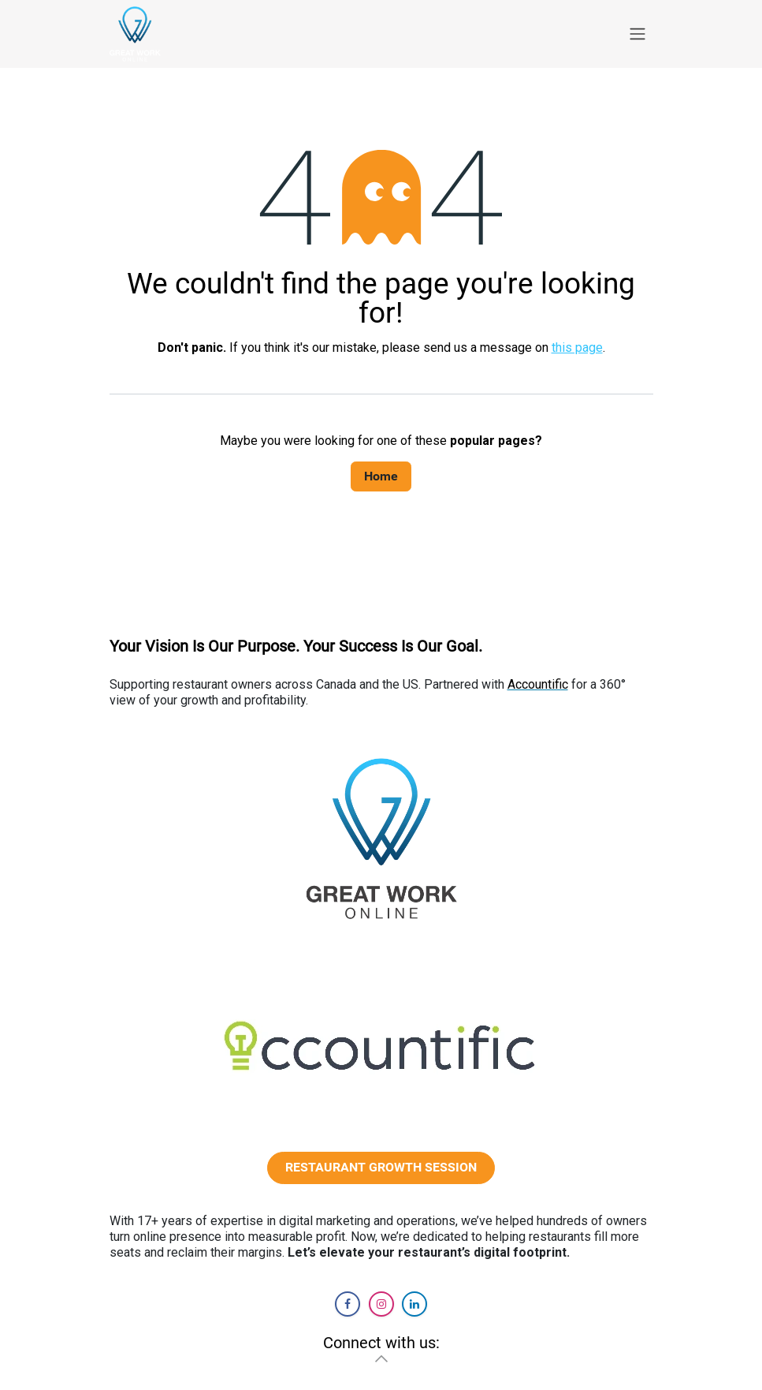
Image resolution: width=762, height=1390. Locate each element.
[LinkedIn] (414, 1304)
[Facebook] (347, 1304)
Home (381, 476)
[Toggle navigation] (637, 34)
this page (577, 347)
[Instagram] (381, 1304)
